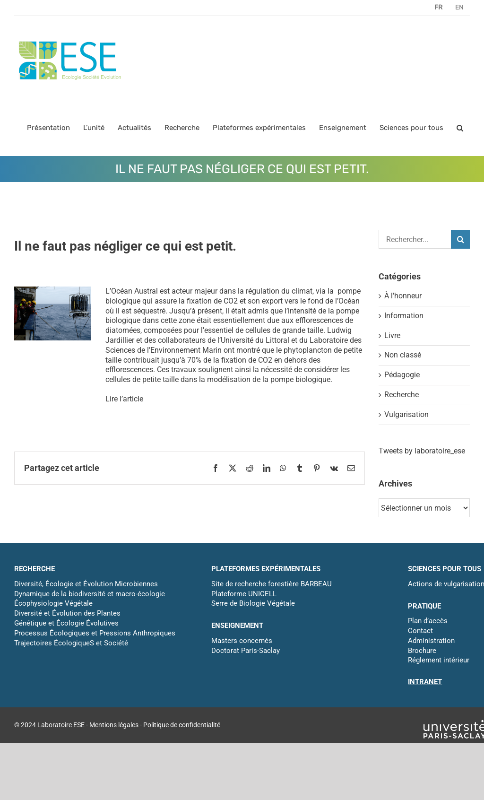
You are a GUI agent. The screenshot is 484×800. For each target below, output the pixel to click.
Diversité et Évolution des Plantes (67, 613)
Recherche (401, 394)
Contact (420, 630)
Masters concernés (241, 640)
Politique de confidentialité (181, 725)
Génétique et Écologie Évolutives (66, 623)
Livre (392, 335)
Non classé (402, 354)
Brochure (422, 650)
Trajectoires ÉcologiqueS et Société (71, 643)
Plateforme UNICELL (244, 594)
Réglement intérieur (438, 660)
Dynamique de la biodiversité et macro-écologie (89, 594)
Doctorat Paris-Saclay (245, 650)
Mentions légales (113, 725)
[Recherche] (460, 239)
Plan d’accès (428, 621)
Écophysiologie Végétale (53, 603)
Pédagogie (402, 374)
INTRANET (425, 682)
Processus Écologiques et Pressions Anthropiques (94, 633)
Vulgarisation (406, 414)
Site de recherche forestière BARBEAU (271, 584)
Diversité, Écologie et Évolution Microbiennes (86, 584)
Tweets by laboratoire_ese (422, 450)
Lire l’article (124, 398)
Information (404, 315)
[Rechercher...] (415, 239)
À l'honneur (403, 295)
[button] (460, 128)
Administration (431, 640)
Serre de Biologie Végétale (253, 603)
